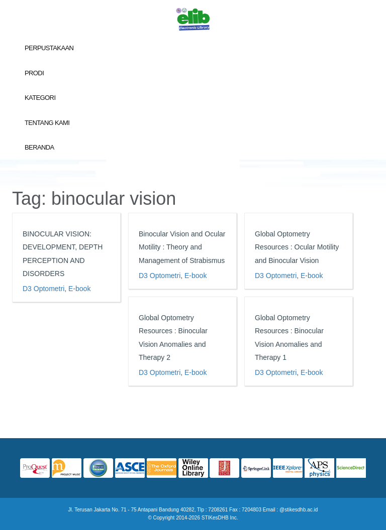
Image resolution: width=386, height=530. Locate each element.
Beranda (39, 147)
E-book (79, 289)
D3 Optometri (43, 289)
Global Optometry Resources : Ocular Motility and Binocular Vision (296, 247)
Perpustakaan (49, 48)
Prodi (34, 73)
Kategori (40, 97)
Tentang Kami (47, 122)
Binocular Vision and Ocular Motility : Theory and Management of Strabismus (182, 247)
